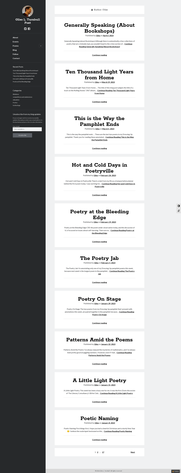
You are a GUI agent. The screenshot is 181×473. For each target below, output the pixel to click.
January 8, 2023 (108, 423)
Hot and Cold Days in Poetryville (23, 79)
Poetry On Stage (99, 299)
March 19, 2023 (108, 82)
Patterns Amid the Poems (99, 339)
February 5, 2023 (108, 263)
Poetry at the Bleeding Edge (22, 81)
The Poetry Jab (99, 258)
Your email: (16, 126)
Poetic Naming (99, 418)
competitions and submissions (22, 97)
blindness (16, 94)
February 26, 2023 (108, 175)
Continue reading (99, 55)
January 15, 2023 (108, 385)
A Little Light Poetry (99, 380)
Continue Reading (116, 393)
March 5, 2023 (108, 129)
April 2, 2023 (108, 35)
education (16, 100)
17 (103, 452)
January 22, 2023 (108, 344)
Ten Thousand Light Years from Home (25, 73)
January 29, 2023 (108, 303)
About (15, 37)
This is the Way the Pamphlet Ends (24, 76)
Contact (16, 58)
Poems (16, 46)
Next (133, 452)
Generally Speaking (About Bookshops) (25, 70)
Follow (15, 54)
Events (16, 41)
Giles (98, 35)
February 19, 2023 (108, 222)
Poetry (15, 102)
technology (16, 105)
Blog (15, 50)
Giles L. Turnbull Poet (27, 21)
